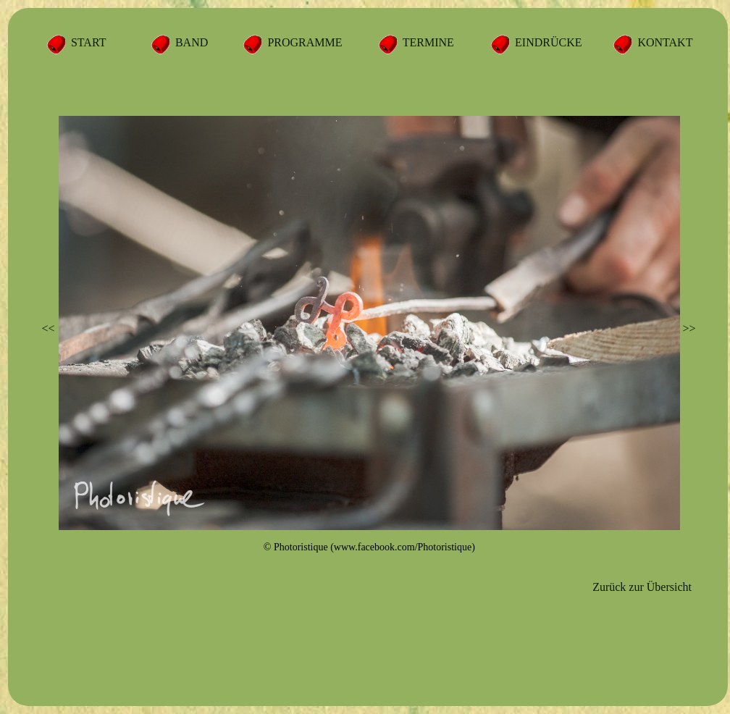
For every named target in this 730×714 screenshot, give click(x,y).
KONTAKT (663, 42)
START (87, 42)
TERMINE (427, 42)
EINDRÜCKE (547, 42)
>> (688, 328)
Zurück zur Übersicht (642, 587)
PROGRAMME (303, 42)
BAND (190, 42)
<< (48, 328)
